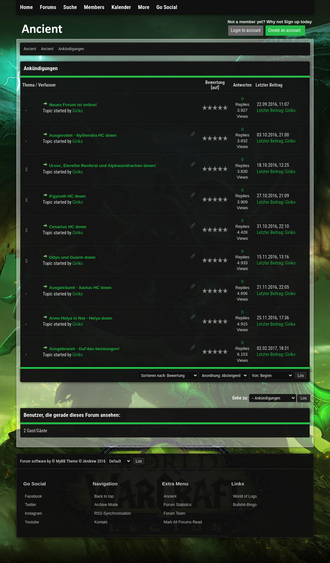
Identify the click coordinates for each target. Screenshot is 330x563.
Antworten (242, 85)
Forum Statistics (177, 504)
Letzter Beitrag (269, 85)
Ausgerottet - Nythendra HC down (82, 135)
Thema (28, 85)
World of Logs (245, 496)
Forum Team (174, 513)
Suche (70, 7)
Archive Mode (106, 504)
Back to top (103, 496)
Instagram (33, 513)
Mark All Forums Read (183, 522)
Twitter (30, 504)
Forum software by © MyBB (43, 461)
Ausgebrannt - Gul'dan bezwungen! (84, 348)
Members (94, 7)
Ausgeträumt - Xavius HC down (80, 287)
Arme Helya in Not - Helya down (80, 318)
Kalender (121, 7)
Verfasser (47, 85)
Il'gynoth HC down (67, 196)
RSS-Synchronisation (112, 513)
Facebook (33, 496)
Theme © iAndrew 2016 (85, 461)
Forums (48, 7)
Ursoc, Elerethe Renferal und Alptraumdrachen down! (102, 165)
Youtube (32, 522)
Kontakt (100, 522)
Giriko (78, 110)
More (143, 7)
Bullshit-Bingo (245, 504)
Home (26, 7)
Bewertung (215, 82)
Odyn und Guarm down (72, 257)
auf (215, 87)
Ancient (30, 48)
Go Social (166, 7)
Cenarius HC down (67, 226)
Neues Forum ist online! (73, 104)
